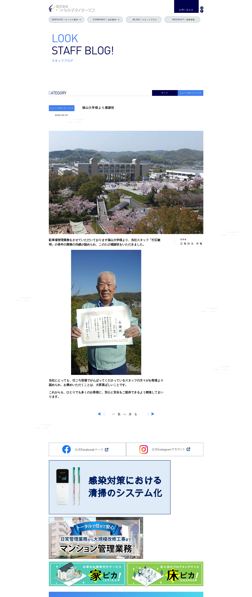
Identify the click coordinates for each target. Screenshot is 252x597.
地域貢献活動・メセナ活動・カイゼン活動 (165, 586)
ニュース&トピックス (190, 92)
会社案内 (148, 582)
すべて (165, 92)
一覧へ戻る (126, 413)
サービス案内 (134, 582)
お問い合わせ (194, 582)
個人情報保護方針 (203, 592)
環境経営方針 (182, 592)
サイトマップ (163, 592)
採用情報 (179, 582)
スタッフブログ (164, 582)
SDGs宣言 (133, 586)
